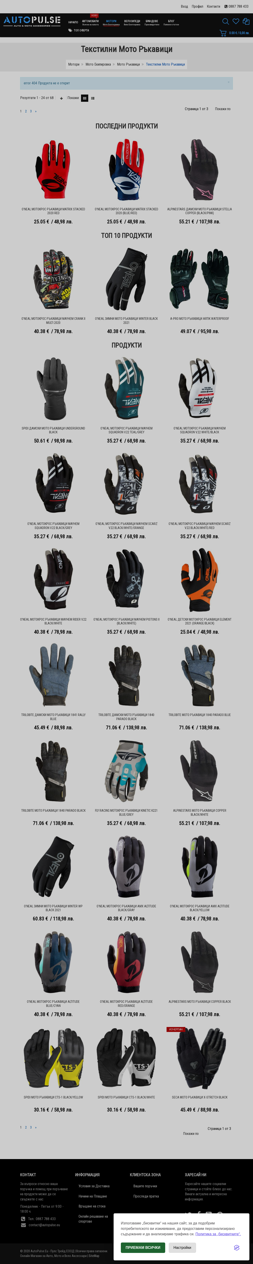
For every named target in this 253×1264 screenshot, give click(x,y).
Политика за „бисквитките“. (218, 1234)
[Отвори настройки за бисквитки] (182, 1248)
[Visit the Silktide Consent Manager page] (236, 1247)
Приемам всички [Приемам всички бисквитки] (143, 1248)
